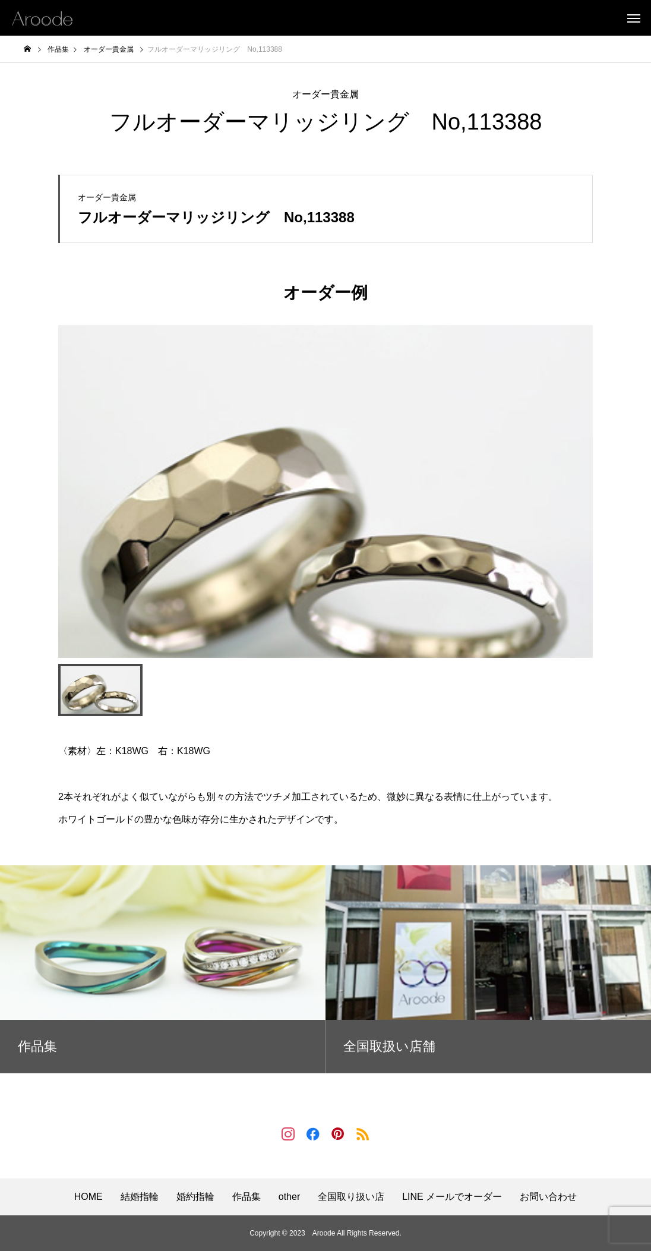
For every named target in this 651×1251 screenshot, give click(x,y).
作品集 (246, 1197)
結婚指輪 (140, 1197)
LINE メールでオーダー (452, 1197)
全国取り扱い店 (351, 1197)
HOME (88, 1197)
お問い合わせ (548, 1197)
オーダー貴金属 (325, 94)
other (289, 1197)
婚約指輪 (195, 1197)
